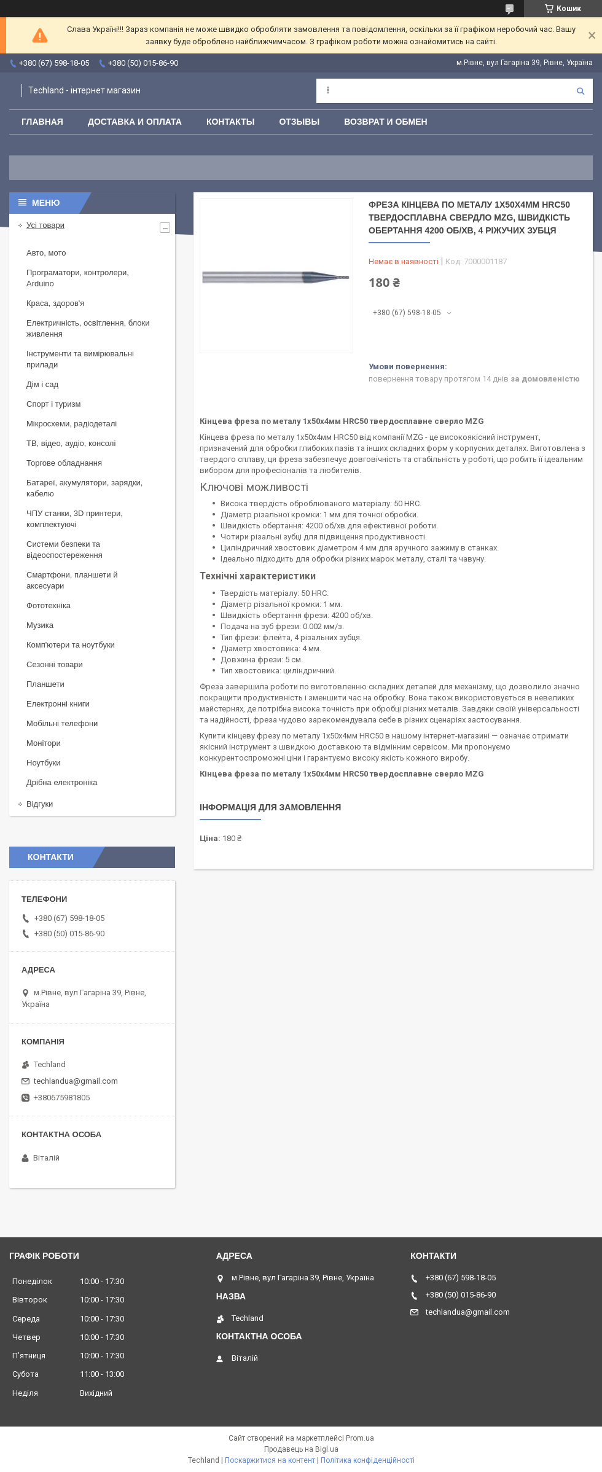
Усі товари (45, 225)
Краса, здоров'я (55, 303)
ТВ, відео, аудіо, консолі (70, 443)
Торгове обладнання (64, 463)
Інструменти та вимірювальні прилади (80, 359)
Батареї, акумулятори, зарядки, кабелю (84, 488)
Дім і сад (42, 384)
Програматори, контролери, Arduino (77, 278)
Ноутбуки (43, 762)
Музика (39, 625)
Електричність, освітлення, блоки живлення (87, 328)
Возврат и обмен (386, 122)
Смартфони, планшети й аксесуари (71, 580)
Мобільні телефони (62, 723)
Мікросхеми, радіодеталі (71, 423)
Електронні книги (58, 703)
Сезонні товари (54, 664)
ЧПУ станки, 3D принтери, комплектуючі (74, 519)
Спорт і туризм (53, 404)
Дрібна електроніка (62, 782)
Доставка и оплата (135, 122)
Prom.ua (360, 1438)
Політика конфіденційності (368, 1460)
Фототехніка (48, 605)
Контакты (230, 122)
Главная (42, 122)
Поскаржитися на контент (270, 1460)
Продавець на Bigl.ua (301, 1449)
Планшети (45, 684)
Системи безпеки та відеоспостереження (64, 549)
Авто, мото (46, 252)
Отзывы (299, 122)
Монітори (43, 743)
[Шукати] (580, 91)
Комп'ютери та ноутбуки (70, 644)
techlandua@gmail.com (76, 1081)
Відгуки (39, 803)
